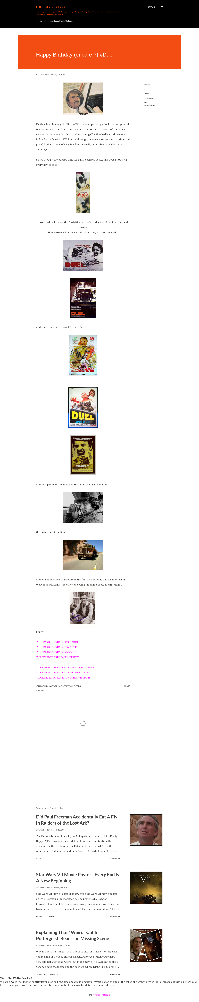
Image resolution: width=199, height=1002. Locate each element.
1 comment (49, 916)
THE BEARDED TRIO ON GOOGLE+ (57, 652)
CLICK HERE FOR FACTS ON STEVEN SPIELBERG (65, 667)
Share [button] (147, 84)
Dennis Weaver (149, 98)
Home (38, 21)
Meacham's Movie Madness (59, 21)
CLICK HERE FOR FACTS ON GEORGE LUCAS (63, 672)
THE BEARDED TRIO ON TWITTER (56, 647)
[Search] (151, 7)
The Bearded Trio (50, 7)
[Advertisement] (79, 775)
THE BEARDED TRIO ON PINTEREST (57, 657)
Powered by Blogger (99, 995)
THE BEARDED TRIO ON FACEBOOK (57, 642)
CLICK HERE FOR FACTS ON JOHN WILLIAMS (63, 677)
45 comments (50, 974)
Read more (115, 859)
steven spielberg (149, 105)
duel (145, 102)
